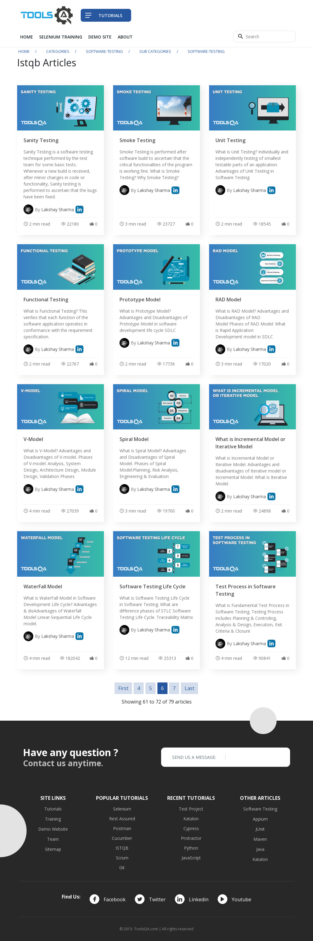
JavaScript (191, 858)
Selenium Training (60, 37)
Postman (122, 828)
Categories (57, 51)
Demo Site (100, 37)
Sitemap (53, 849)
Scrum (122, 858)
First (123, 688)
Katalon (191, 819)
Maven (260, 839)
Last (189, 688)
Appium (260, 819)
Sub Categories (155, 51)
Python (191, 848)
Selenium (122, 809)
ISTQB (122, 848)
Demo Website (53, 829)
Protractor (191, 838)
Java (260, 849)
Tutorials (53, 809)
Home (26, 37)
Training (53, 819)
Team (53, 839)
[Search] (264, 36)
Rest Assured (122, 819)
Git (122, 867)
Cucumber (122, 838)
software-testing (104, 51)
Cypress (191, 828)
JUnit (260, 829)
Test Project (191, 809)
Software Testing (260, 809)
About (125, 37)
